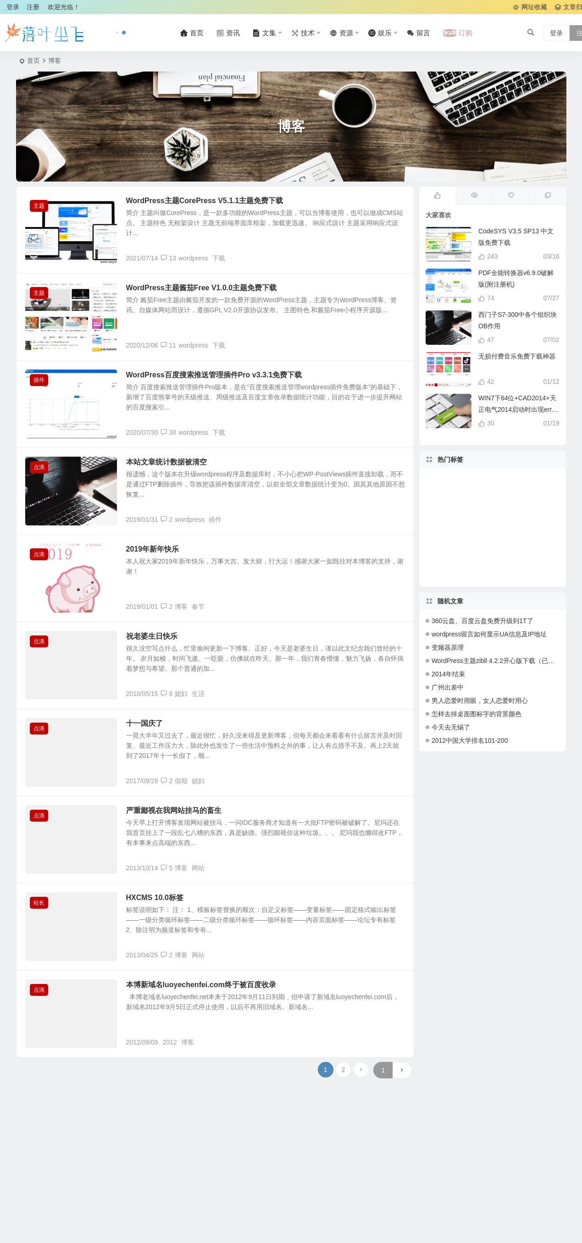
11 (169, 345)
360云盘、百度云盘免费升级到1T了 (482, 620)
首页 (33, 60)
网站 (198, 868)
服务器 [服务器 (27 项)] (479, 559)
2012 (170, 1042)
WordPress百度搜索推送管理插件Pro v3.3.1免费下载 (214, 375)
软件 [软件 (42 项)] (458, 506)
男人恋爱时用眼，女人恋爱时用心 (480, 700)
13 (169, 258)
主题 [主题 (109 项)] (478, 509)
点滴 (38, 467)
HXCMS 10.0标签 (154, 897)
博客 (181, 606)
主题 (38, 206)
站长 (38, 903)
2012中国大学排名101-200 (470, 740)
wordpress (193, 258)
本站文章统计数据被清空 (166, 462)
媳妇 (181, 693)
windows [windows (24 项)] (481, 548)
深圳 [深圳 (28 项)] (511, 559)
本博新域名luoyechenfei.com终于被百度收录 (201, 985)
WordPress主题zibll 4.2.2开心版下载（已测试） (499, 660)
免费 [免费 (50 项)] (455, 537)
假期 (181, 780)
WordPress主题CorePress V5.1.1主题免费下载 (204, 200)
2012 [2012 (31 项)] (471, 499)
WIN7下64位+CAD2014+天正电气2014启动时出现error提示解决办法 (518, 409)
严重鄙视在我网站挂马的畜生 (174, 810)
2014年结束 (448, 674)
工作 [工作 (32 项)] (527, 509)
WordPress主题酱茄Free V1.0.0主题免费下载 (201, 288)
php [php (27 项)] (463, 555)
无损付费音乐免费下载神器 (516, 356)
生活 (198, 693)
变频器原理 (448, 647)
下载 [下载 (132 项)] (529, 537)
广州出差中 (448, 687)
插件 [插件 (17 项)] (490, 535)
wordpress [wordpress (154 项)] (498, 493)
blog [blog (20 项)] (518, 524)
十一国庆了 (144, 723)
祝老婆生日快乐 (151, 636)
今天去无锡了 (451, 727)
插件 (38, 380)
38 (169, 432)
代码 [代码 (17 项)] (485, 521)
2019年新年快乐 (152, 549)
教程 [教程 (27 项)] (454, 526)
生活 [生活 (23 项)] (484, 488)
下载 (218, 258)
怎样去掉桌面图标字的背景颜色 (476, 714)
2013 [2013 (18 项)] (514, 497)
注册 (33, 7)
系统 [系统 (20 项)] (493, 568)
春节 (198, 606)
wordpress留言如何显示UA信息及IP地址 (489, 634)
